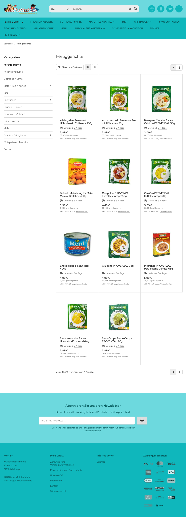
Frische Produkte (41, 21)
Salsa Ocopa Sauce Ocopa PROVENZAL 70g (117, 340)
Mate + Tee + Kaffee (102, 22)
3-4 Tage (78, 127)
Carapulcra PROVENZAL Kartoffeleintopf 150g (116, 194)
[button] (59, 8)
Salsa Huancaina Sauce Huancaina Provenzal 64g (74, 340)
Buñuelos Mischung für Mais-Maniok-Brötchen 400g (76, 194)
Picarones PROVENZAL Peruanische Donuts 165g (158, 267)
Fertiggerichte (13, 21)
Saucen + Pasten (169, 21)
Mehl (64, 28)
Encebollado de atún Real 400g (74, 267)
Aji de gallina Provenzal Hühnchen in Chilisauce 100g (76, 122)
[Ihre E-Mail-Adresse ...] (87, 421)
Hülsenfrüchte (44, 28)
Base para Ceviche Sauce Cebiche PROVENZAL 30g (159, 122)
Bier (124, 21)
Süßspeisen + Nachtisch (127, 28)
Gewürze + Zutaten (15, 28)
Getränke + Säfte (71, 21)
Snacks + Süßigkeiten (90, 28)
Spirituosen (143, 22)
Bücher (154, 28)
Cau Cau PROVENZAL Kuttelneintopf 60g (157, 194)
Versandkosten (82, 138)
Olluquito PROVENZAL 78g (117, 265)
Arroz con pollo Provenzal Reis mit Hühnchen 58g (119, 122)
